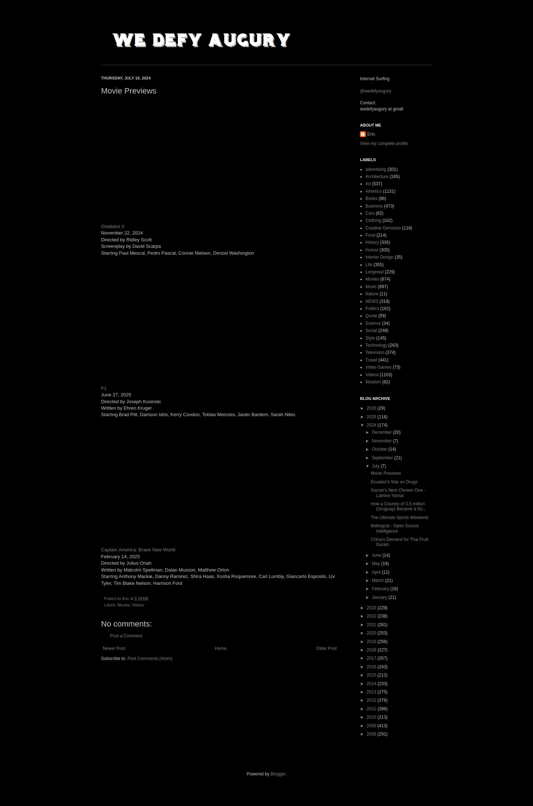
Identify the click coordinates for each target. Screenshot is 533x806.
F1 (103, 388)
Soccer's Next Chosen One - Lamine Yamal (398, 493)
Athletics (373, 191)
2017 (372, 658)
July (376, 466)
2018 (372, 649)
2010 (372, 717)
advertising (375, 169)
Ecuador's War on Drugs (394, 481)
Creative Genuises (383, 228)
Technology (376, 345)
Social (371, 330)
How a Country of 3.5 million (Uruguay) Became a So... (398, 506)
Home (221, 648)
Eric (371, 134)
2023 (372, 607)
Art (368, 183)
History (372, 242)
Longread (374, 271)
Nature (371, 293)
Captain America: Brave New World (138, 549)
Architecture (376, 176)
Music (371, 286)
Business (374, 206)
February (381, 588)
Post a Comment (126, 635)
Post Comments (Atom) (149, 658)
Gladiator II (112, 226)
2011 (372, 708)
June (377, 555)
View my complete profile (384, 143)
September (383, 457)
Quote (371, 315)
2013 (372, 692)
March (378, 580)
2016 (372, 666)
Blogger (277, 774)
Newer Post (114, 648)
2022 (372, 616)
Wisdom (373, 381)
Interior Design (379, 257)
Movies (124, 605)
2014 (372, 683)
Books (371, 198)
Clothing (373, 220)
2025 (372, 416)
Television (374, 352)
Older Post (326, 648)
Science (373, 323)
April (377, 572)
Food (370, 235)
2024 (372, 425)
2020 (372, 633)
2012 (372, 700)
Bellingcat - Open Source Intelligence (395, 528)
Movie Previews (386, 473)
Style (370, 338)
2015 (372, 675)
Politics (372, 308)
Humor (371, 249)
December (382, 432)
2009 (372, 725)
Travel (371, 360)
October (380, 449)
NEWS (371, 301)
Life (368, 264)
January (380, 597)
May (376, 563)
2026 (372, 408)
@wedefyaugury (375, 91)
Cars (369, 213)
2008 (372, 734)
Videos (138, 605)
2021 (372, 624)
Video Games (378, 367)
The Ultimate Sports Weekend (399, 517)
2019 (372, 641)
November (382, 440)
